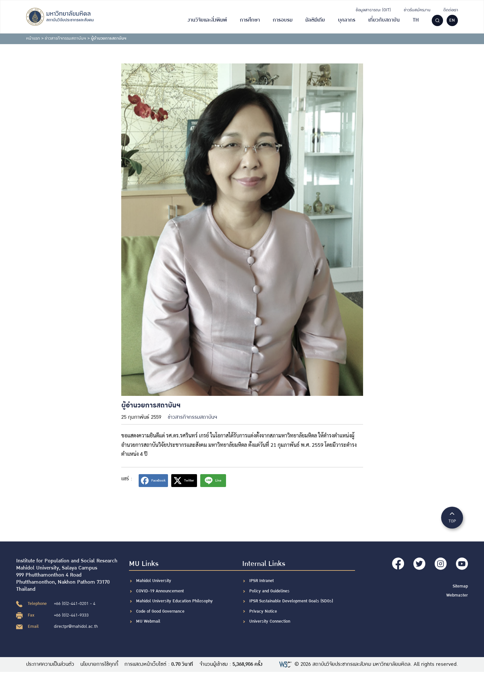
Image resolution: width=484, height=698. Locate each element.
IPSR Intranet (261, 581)
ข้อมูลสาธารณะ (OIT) (373, 10)
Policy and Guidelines (269, 591)
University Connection (269, 621)
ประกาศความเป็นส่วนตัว (50, 664)
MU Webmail (148, 621)
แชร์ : (126, 479)
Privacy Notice (263, 611)
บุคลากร (346, 20)
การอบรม (282, 20)
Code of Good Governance (160, 611)
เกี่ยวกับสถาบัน (384, 20)
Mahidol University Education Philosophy (174, 601)
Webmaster (457, 594)
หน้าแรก (33, 38)
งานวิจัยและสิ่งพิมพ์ (207, 20)
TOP (452, 517)
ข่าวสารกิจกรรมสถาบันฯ (65, 38)
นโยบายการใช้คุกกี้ (100, 664)
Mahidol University (153, 581)
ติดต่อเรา (450, 10)
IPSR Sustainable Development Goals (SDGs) (291, 601)
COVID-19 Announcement (160, 591)
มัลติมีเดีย (315, 20)
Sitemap (460, 585)
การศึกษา (250, 20)
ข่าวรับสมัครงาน (417, 10)
